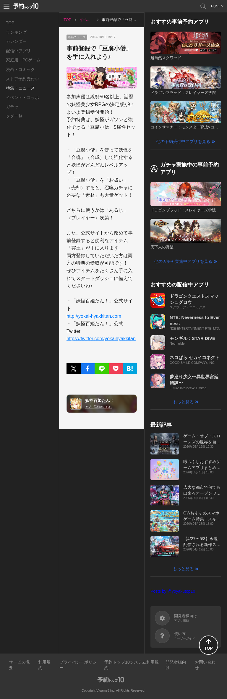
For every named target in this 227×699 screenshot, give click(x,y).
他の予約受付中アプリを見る (183, 141)
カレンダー (16, 41)
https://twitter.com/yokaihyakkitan (101, 338)
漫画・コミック (20, 69)
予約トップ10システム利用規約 (131, 665)
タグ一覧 (14, 116)
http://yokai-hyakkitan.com (94, 316)
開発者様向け (176, 665)
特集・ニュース (20, 88)
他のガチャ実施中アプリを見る (183, 261)
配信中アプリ (18, 50)
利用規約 (44, 665)
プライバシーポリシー (78, 665)
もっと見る (183, 402)
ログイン (217, 6)
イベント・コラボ (22, 97)
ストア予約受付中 (22, 78)
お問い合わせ (205, 665)
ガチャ (12, 106)
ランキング (16, 32)
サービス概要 (19, 665)
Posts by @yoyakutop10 (172, 591)
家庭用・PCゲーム (23, 60)
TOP (10, 22)
